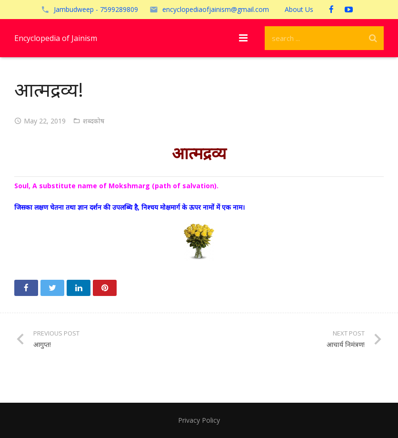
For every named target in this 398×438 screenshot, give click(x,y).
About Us (299, 9)
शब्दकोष (93, 120)
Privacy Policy (199, 420)
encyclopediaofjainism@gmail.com (215, 9)
